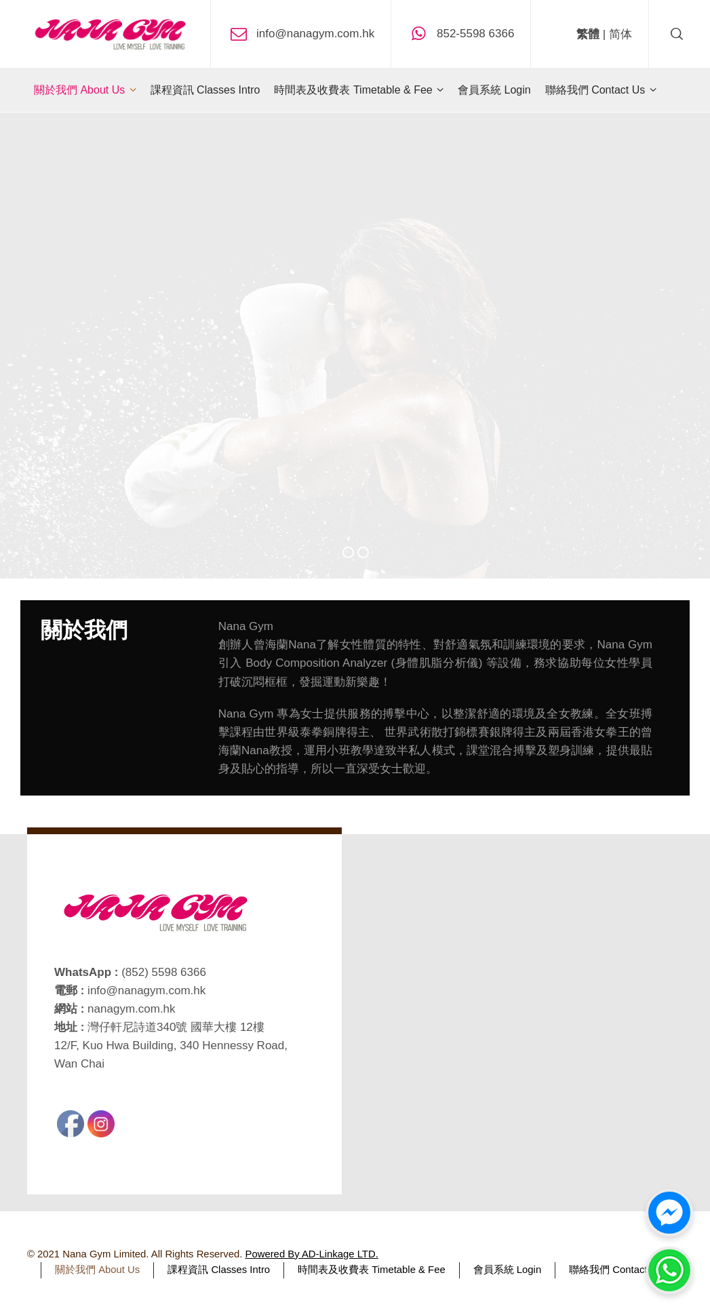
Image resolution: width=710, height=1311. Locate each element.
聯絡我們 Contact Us (616, 1269)
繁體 (587, 34)
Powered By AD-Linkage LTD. (311, 1254)
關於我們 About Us (97, 1269)
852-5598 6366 (475, 32)
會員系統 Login (507, 1269)
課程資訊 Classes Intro (218, 1269)
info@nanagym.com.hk (315, 32)
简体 (620, 34)
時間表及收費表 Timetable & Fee (372, 1269)
